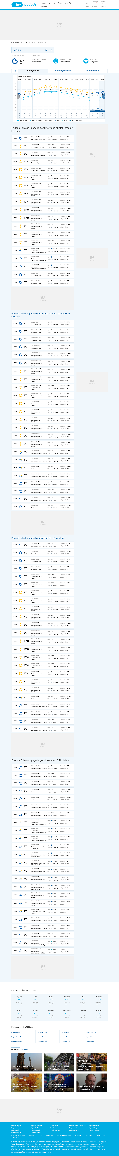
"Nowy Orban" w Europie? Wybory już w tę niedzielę (91, 1088)
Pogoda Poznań (35, 1130)
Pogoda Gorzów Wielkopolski (77, 1125)
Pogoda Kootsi (90, 1041)
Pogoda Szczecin (74, 1130)
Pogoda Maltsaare (16, 1041)
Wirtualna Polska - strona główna (17, 4)
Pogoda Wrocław (16, 1132)
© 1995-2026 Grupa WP (18, 1135)
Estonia (25, 42)
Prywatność (49, 1135)
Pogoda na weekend (92, 71)
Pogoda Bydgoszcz (36, 1125)
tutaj (49, 1152)
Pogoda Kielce (15, 1128)
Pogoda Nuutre (15, 1032)
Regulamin (78, 1135)
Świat (60, 3)
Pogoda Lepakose (43, 1037)
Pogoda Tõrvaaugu (91, 1032)
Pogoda (30, 4)
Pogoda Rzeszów (55, 1130)
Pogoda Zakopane (36, 1132)
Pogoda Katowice (94, 1125)
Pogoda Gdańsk (54, 1125)
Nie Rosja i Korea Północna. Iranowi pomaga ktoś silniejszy (24, 1067)
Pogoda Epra (65, 1032)
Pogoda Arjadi (66, 1041)
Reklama (31, 1135)
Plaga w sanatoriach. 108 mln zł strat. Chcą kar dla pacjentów (58, 1067)
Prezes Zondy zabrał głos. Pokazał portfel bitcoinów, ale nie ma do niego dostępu (57, 1087)
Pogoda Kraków (35, 1128)
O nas (40, 1135)
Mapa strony (89, 1135)
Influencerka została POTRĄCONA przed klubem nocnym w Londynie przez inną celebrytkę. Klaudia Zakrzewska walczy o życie (90, 1063)
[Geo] (51, 50)
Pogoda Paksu (66, 1037)
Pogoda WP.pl (15, 42)
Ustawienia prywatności (64, 1135)
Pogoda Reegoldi (16, 1037)
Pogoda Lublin (54, 1128)
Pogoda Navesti (42, 1041)
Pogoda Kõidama (42, 1032)
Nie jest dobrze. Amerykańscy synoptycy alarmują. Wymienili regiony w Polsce (24, 1087)
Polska (43, 3)
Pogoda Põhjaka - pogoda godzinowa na (31, 538)
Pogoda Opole (15, 1130)
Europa (52, 3)
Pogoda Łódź (73, 1128)
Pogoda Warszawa (94, 1130)
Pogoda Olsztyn (93, 1128)
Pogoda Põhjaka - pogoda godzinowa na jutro (33, 313)
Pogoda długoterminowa (63, 71)
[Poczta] (87, 5)
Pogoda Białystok (16, 1125)
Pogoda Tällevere (91, 1037)
